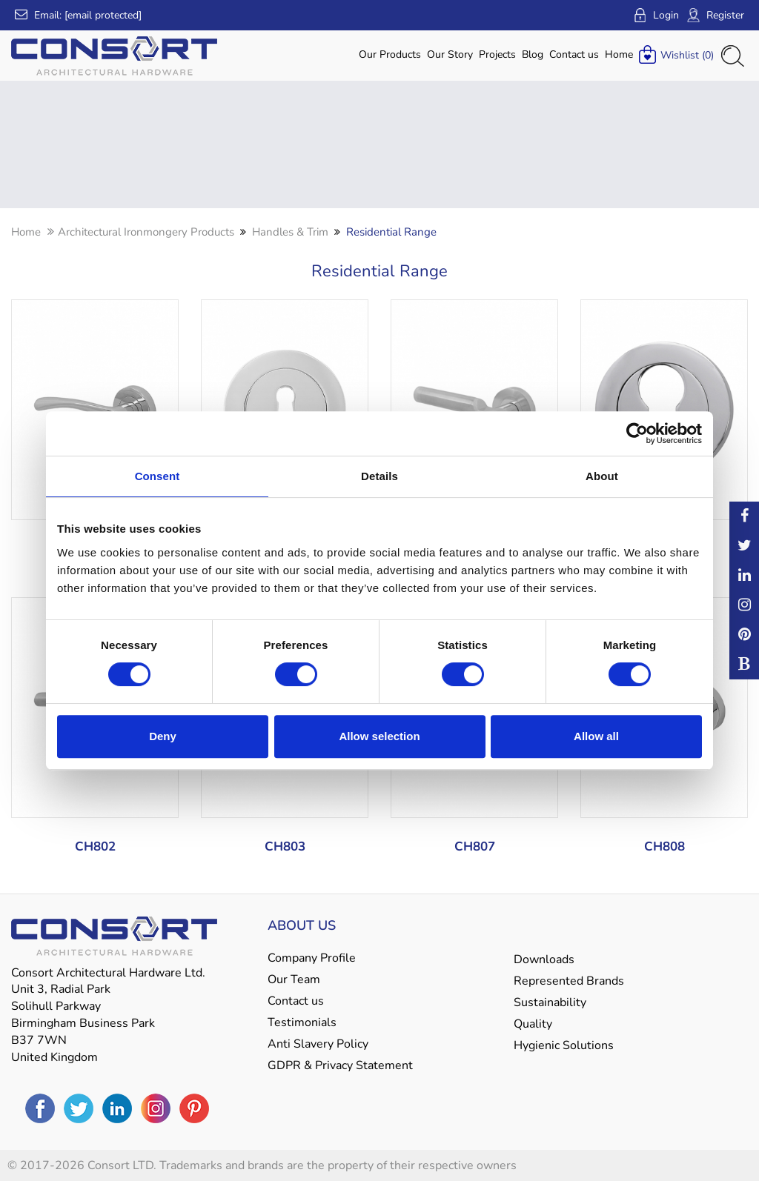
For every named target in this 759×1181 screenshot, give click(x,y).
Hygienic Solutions (564, 1045)
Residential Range (391, 231)
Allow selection (379, 736)
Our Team (294, 979)
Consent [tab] (157, 476)
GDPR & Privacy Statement (340, 1065)
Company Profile (312, 958)
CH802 (95, 846)
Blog (532, 54)
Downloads (544, 959)
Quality (533, 1024)
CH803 (285, 846)
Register (715, 15)
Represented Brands (569, 981)
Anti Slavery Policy (318, 1044)
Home (619, 54)
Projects (497, 54)
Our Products (390, 54)
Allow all (596, 736)
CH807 (474, 846)
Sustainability (550, 1002)
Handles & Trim (290, 231)
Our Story (450, 54)
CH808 (664, 846)
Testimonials (302, 1022)
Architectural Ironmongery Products (146, 231)
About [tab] (602, 476)
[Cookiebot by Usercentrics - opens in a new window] (637, 433)
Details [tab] (379, 476)
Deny (162, 736)
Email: (78, 15)
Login (656, 15)
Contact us (574, 54)
